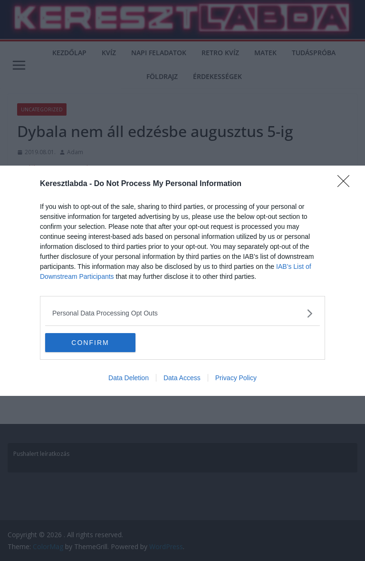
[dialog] (182, 281)
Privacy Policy (236, 378)
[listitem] (182, 313)
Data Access (182, 378)
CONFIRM (90, 342)
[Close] (346, 184)
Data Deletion (128, 378)
